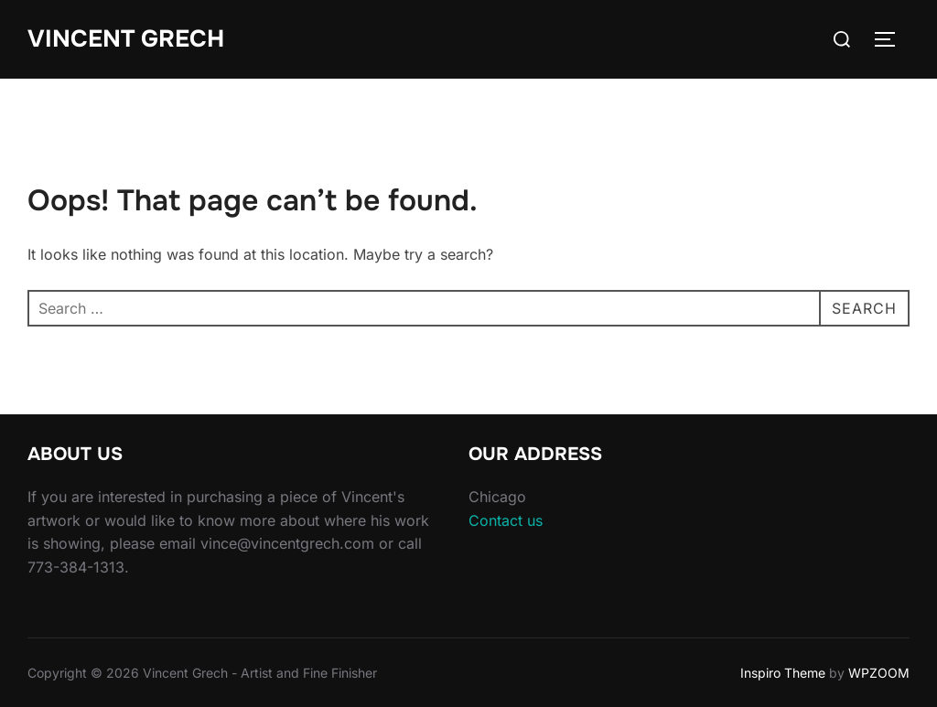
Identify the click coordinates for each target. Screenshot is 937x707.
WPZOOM (879, 672)
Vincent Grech (125, 39)
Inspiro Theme (782, 672)
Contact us (505, 520)
